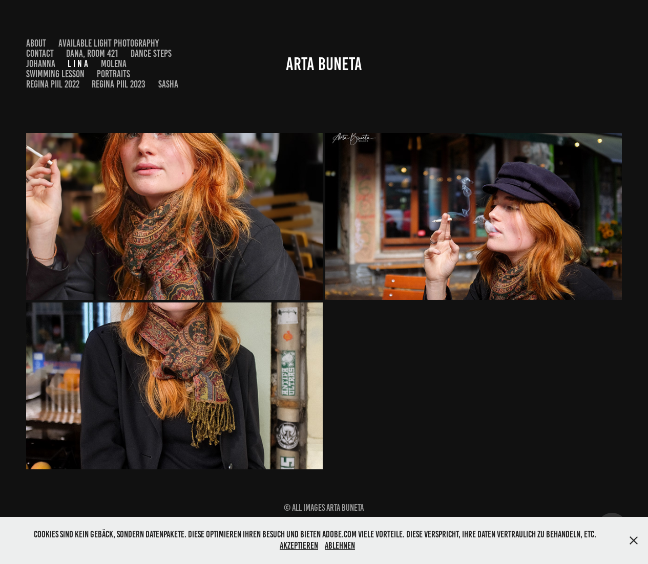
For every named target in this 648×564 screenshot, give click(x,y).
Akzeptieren (299, 545)
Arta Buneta (324, 64)
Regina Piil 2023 (118, 84)
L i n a (78, 63)
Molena (114, 63)
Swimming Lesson (55, 74)
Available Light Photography (108, 43)
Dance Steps (151, 53)
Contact (40, 53)
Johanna (40, 63)
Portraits (113, 74)
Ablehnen (340, 545)
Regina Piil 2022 (52, 84)
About (36, 43)
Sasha (168, 84)
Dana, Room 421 (92, 53)
